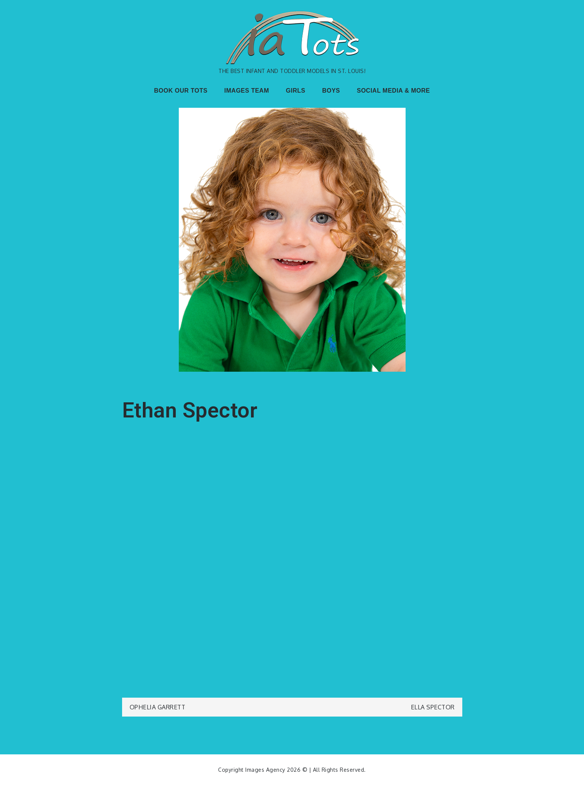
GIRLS (295, 90)
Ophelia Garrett (158, 707)
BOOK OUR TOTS (181, 90)
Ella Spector (433, 707)
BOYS (331, 90)
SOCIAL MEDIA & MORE (393, 90)
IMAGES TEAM (246, 90)
